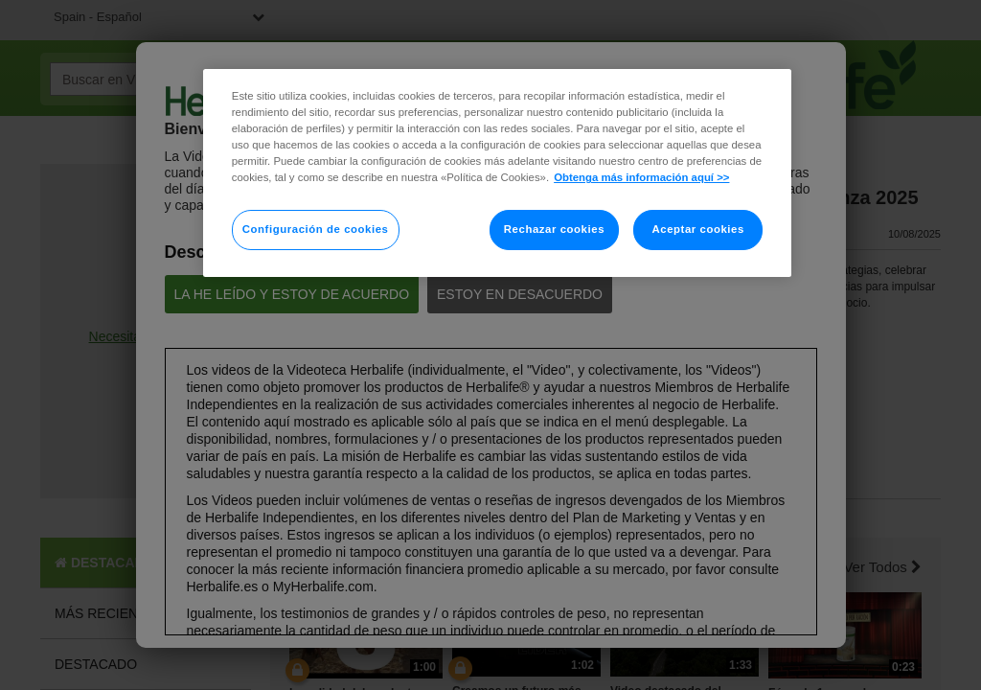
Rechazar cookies (554, 229)
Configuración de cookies (315, 229)
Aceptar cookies (697, 229)
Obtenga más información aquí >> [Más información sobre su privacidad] (641, 177)
